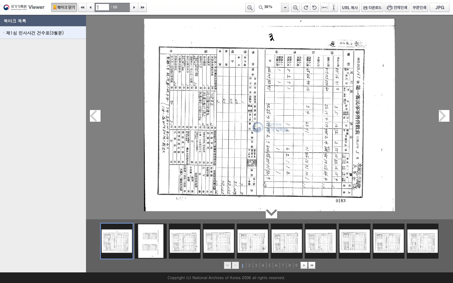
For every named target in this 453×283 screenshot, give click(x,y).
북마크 (64, 7)
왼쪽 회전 (314, 7)
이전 (90, 7)
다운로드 (372, 7)
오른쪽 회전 (306, 7)
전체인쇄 (397, 7)
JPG (439, 7)
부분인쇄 (419, 7)
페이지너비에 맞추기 (324, 7)
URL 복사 (350, 7)
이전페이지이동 (95, 116)
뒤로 (304, 265)
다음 (134, 7)
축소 (249, 7)
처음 (82, 7)
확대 (295, 7)
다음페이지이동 (444, 116)
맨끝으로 (312, 265)
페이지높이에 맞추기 (334, 7)
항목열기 (285, 7)
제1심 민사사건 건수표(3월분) (35, 33)
